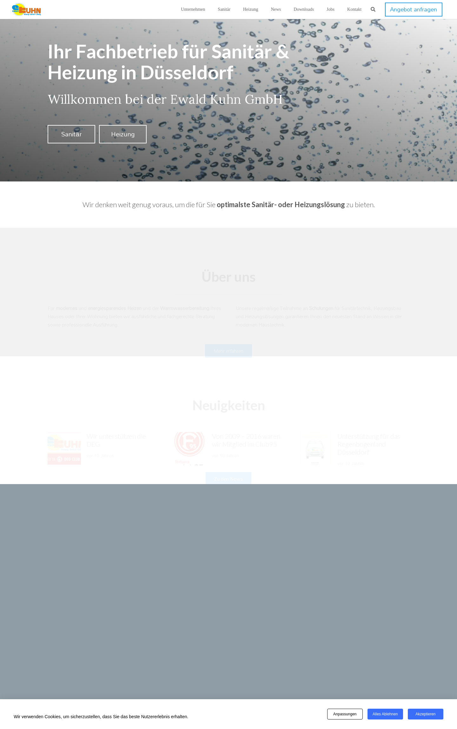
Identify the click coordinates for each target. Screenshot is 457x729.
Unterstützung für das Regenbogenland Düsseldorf (368, 425)
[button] (373, 9)
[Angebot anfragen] (413, 9)
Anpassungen (344, 714)
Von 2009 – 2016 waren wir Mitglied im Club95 (246, 421)
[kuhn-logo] (26, 9)
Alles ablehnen (385, 714)
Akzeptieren (425, 714)
